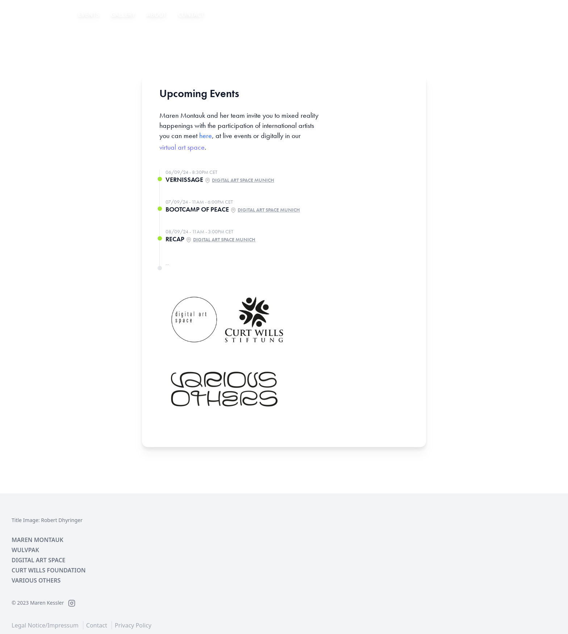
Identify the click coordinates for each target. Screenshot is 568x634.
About (156, 14)
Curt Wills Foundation (48, 570)
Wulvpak (25, 550)
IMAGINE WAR (36, 14)
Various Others (36, 580)
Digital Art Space (39, 560)
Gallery (123, 14)
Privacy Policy (133, 625)
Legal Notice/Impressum (45, 625)
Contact (191, 14)
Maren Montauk (37, 540)
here (205, 135)
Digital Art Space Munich (243, 180)
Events (88, 14)
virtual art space (182, 147)
